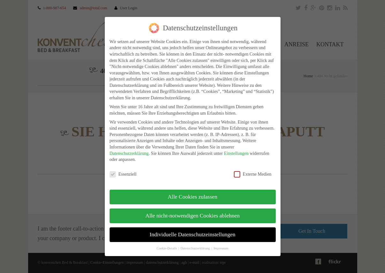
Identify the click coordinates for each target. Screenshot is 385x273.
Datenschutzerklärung (129, 153)
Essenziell (123, 174)
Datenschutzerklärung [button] (196, 248)
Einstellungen (236, 153)
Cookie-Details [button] (167, 248)
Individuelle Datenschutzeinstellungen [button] (192, 234)
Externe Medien (253, 174)
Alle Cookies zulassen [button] (193, 196)
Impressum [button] (220, 248)
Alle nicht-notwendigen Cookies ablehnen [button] (192, 215)
